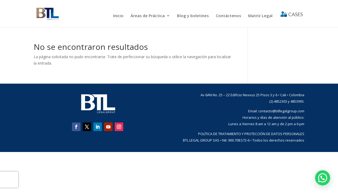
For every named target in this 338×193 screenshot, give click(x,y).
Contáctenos (228, 16)
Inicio (118, 16)
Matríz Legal (260, 16)
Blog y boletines (193, 16)
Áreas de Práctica (147, 16)
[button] (324, 181)
